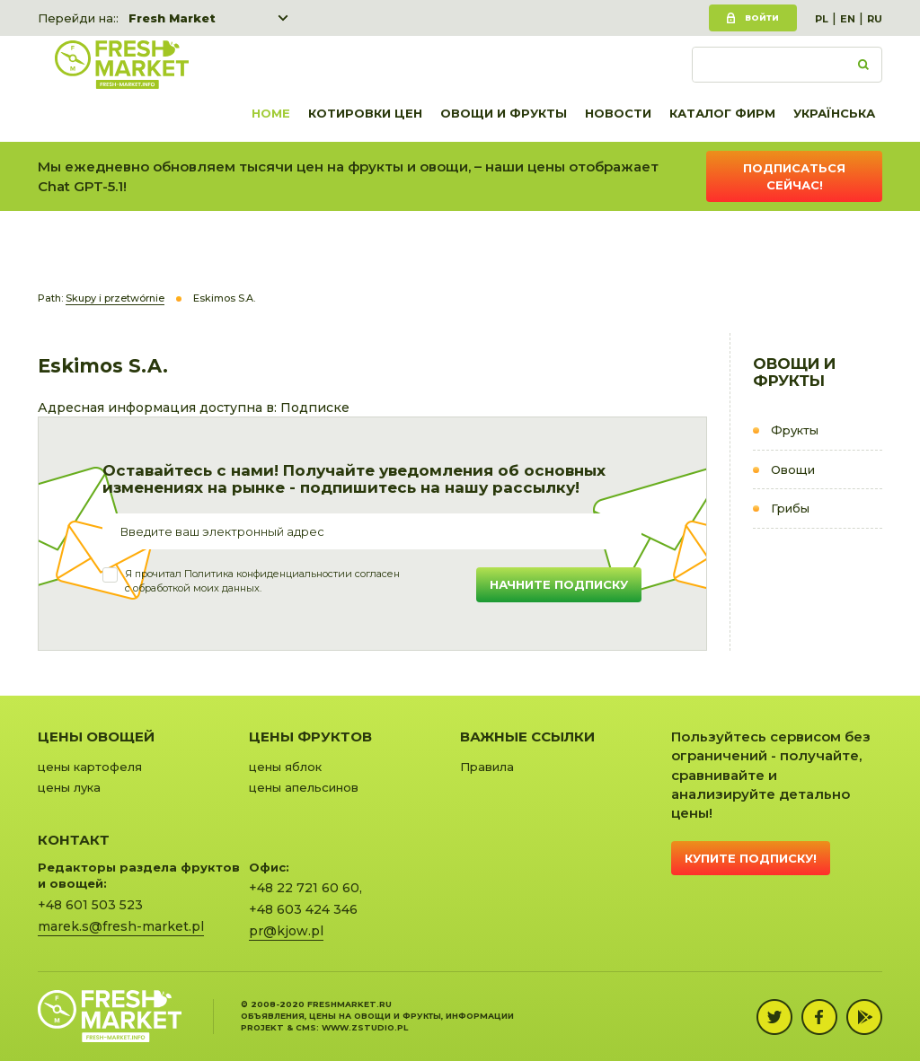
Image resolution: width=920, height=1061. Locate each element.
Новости (618, 113)
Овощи (793, 469)
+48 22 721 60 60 (304, 888)
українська (834, 113)
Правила (487, 766)
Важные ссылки (527, 736)
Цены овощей (96, 736)
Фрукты (794, 430)
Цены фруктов (310, 736)
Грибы (790, 508)
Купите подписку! (751, 858)
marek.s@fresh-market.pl (121, 926)
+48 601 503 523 (90, 905)
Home (271, 113)
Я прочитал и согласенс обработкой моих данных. (262, 580)
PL (821, 19)
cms (306, 1027)
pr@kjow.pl (286, 931)
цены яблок (285, 766)
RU (874, 19)
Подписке (314, 407)
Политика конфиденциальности (264, 573)
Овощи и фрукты (503, 113)
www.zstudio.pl (365, 1027)
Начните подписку (559, 584)
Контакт (74, 839)
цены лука (69, 787)
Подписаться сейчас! (794, 176)
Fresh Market (172, 18)
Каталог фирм (722, 113)
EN (847, 19)
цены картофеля (90, 766)
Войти (762, 17)
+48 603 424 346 (303, 909)
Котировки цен (365, 113)
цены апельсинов (303, 787)
